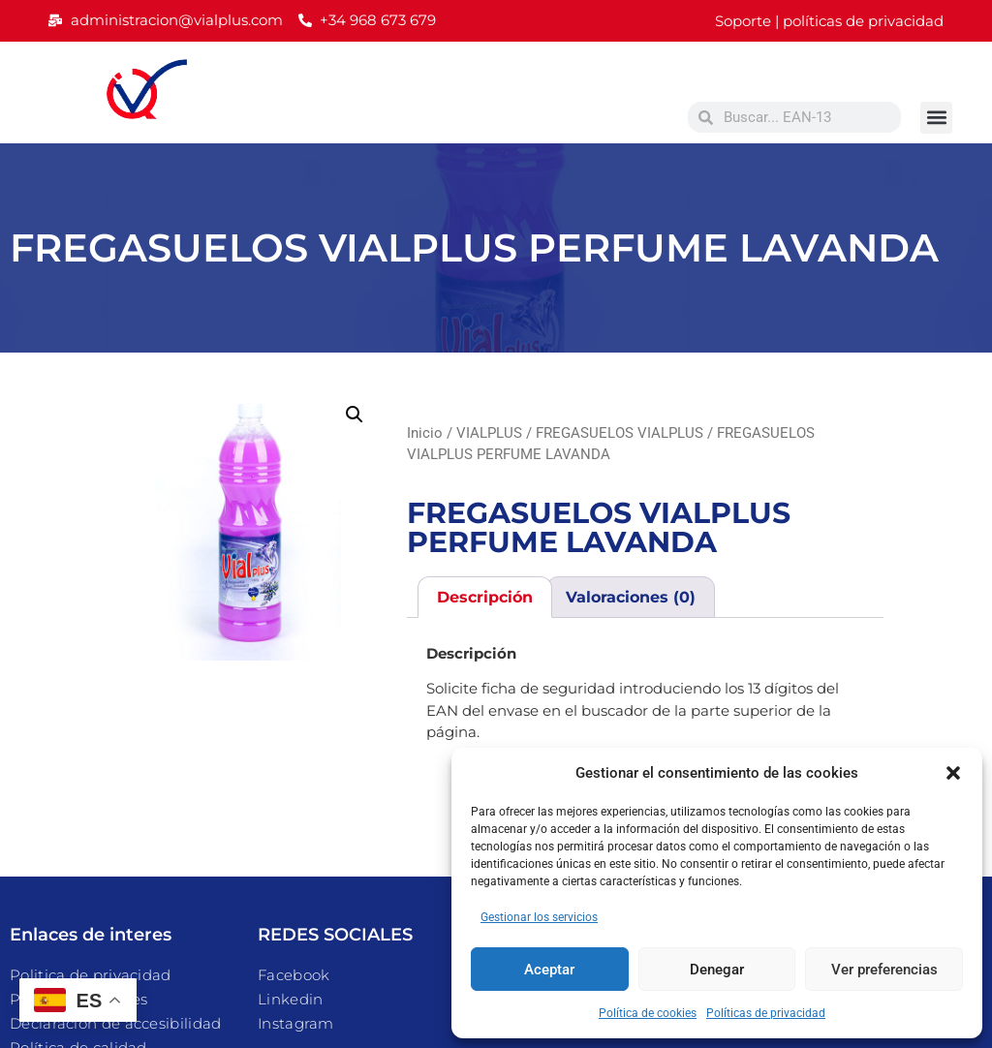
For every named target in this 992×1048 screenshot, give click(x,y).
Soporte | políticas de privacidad (829, 21)
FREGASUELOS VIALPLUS (619, 433)
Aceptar (549, 969)
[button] (953, 773)
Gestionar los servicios (539, 917)
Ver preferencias (884, 969)
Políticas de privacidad (765, 1013)
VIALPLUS (489, 433)
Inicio (425, 433)
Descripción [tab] (485, 597)
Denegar (717, 969)
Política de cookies (648, 1013)
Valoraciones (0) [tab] (631, 597)
